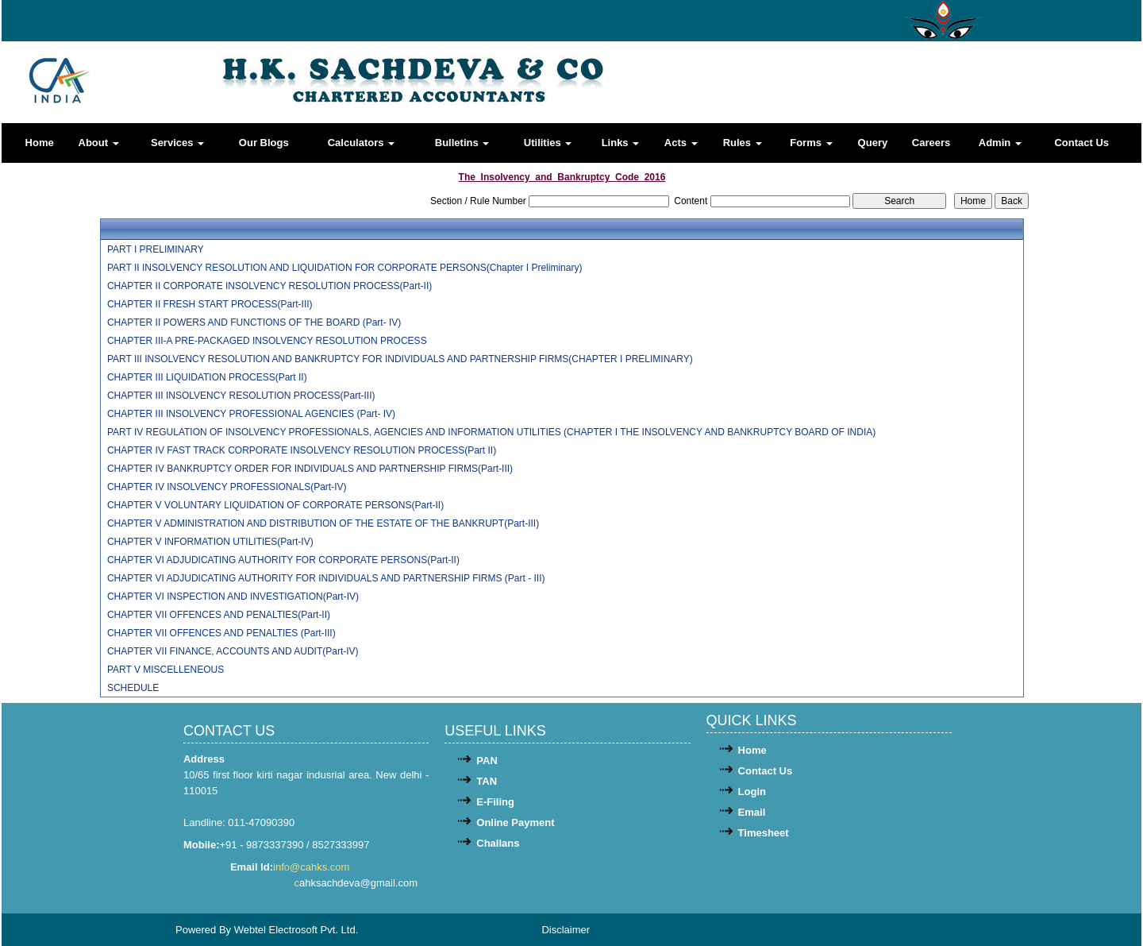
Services (177, 143)
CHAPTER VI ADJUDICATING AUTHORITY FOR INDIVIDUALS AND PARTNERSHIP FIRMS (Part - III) (326, 578)
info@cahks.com (312, 867)
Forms (811, 143)
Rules (742, 143)
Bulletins (462, 143)
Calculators (361, 143)
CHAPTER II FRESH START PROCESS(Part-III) (210, 304)
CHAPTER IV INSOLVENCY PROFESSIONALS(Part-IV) (227, 486)
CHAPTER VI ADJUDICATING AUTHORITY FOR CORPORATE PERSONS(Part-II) (283, 560)
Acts (681, 143)
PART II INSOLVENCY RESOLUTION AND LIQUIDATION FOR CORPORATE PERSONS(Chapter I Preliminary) (345, 267)
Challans (497, 843)
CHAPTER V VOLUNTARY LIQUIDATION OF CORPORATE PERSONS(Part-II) (275, 505)
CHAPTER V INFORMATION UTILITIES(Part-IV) (210, 541)
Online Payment (515, 822)
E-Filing (495, 802)
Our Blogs (264, 143)
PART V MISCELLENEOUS (165, 669)
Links (621, 143)
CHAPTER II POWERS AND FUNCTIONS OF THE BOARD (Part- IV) (254, 322)
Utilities (548, 143)
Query (873, 143)
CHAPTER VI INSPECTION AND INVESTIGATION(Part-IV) (233, 596)
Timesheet (763, 833)
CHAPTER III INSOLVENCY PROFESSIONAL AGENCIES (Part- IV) (251, 413)
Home (39, 143)
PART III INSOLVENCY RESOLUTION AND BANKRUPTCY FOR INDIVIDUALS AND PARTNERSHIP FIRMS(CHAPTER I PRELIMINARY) (400, 359)
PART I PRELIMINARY (155, 249)
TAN (486, 781)
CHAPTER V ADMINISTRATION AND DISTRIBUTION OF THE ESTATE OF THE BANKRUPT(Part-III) (323, 523)
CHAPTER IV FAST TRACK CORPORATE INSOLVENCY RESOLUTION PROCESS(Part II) (301, 450)
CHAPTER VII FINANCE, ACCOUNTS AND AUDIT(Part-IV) (233, 651)
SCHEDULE (133, 687)
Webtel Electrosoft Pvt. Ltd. (296, 930)
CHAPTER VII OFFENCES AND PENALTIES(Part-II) (218, 614)
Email (752, 812)
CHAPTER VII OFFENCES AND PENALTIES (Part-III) (221, 633)
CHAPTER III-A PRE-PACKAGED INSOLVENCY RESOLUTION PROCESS (267, 340)
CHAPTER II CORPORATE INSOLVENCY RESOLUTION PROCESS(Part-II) (269, 286)
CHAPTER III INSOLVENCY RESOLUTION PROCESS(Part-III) (241, 395)
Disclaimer (565, 930)
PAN (486, 760)
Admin (1000, 143)
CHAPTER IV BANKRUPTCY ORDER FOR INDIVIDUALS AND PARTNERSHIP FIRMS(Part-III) (310, 468)
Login (752, 791)
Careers (931, 143)
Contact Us (1081, 143)
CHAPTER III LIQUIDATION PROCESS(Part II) (207, 377)
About (99, 143)
